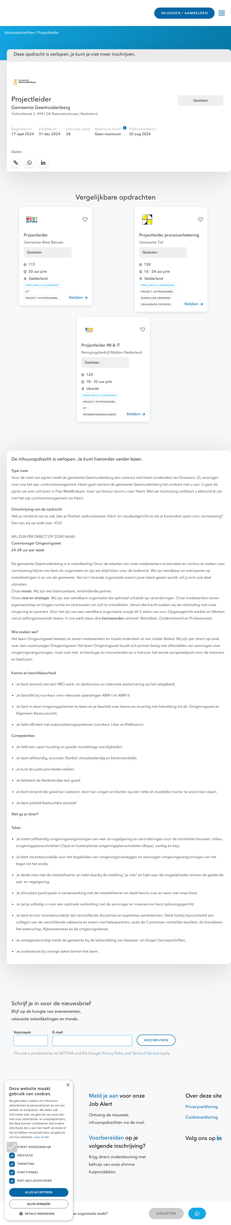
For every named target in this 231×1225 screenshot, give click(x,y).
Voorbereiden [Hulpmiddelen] (106, 1138)
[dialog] (39, 1150)
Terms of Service (145, 1053)
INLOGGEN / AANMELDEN (184, 13)
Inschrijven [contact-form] (156, 1040)
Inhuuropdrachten (19, 32)
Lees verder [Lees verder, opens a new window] (42, 1137)
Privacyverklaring (201, 1107)
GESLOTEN (166, 1213)
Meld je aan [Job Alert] (103, 1096)
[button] (38, 1213)
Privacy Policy (113, 1053)
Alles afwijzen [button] (38, 1204)
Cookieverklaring (201, 1117)
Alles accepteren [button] (39, 1192)
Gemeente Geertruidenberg (40, 107)
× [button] (67, 1085)
